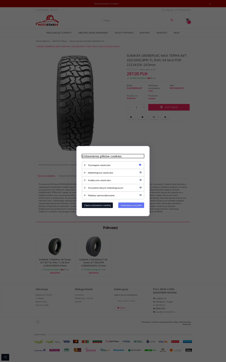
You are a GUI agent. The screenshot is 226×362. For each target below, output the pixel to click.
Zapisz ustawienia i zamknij (97, 205)
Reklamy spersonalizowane (101, 195)
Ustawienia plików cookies (102, 156)
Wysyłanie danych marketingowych (105, 187)
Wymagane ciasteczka (99, 165)
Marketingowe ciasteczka (100, 172)
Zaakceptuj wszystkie (131, 205)
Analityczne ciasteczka (99, 180)
